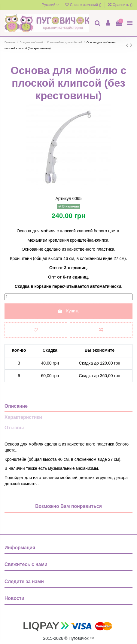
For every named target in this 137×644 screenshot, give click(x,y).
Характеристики (23, 417)
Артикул (63, 198)
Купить (68, 311)
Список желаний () (83, 5)
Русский (50, 5)
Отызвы (14, 427)
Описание (16, 406)
